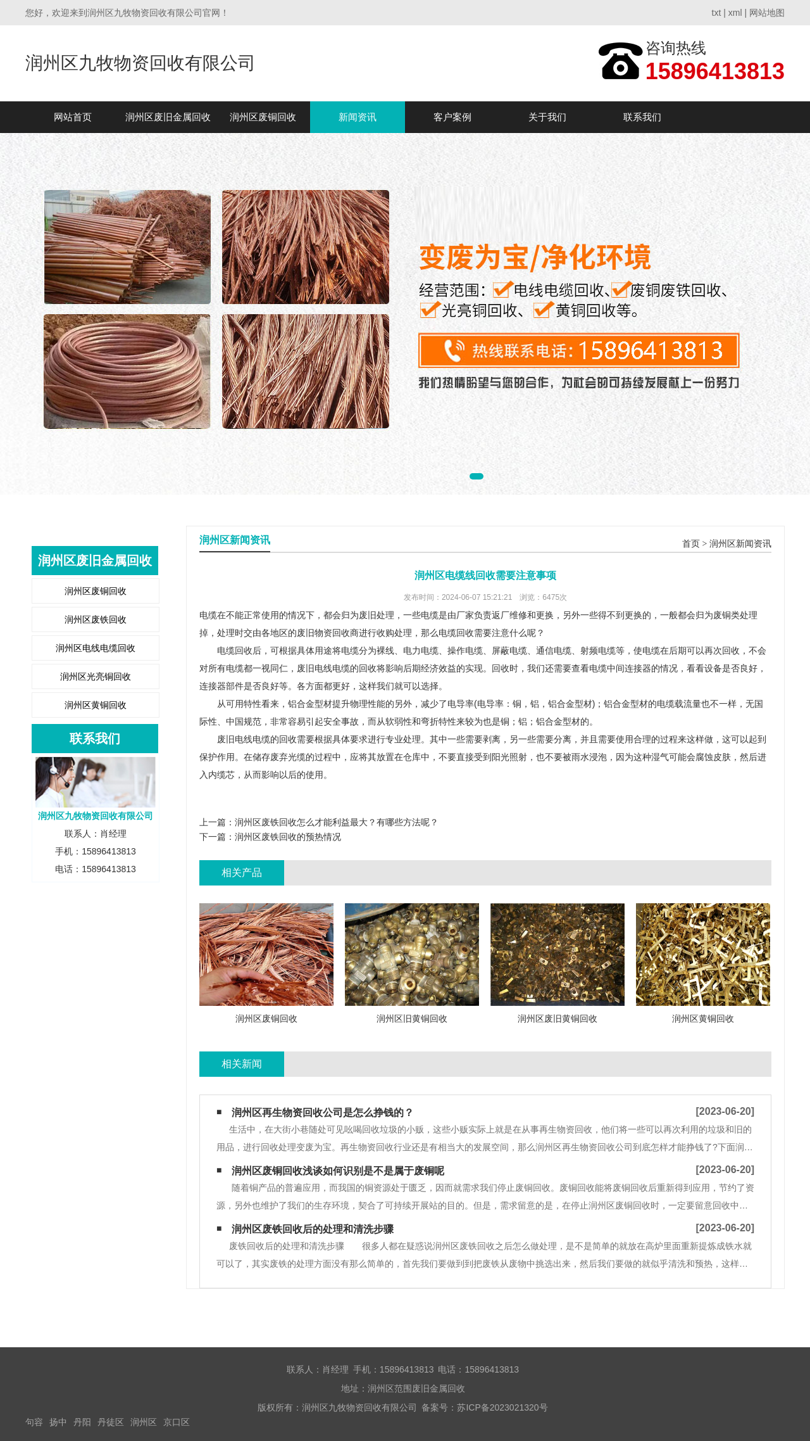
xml (735, 13)
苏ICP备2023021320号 (502, 1407)
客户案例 (452, 116)
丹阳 (82, 1422)
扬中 (58, 1422)
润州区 (143, 1422)
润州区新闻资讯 (740, 544)
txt (716, 13)
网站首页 (73, 116)
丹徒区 (110, 1422)
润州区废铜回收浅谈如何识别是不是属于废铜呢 (338, 1170)
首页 (691, 544)
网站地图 (767, 13)
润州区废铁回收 (96, 619)
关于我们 (547, 116)
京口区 (176, 1422)
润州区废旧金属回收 (168, 116)
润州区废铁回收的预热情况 (288, 837)
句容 (34, 1422)
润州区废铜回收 (263, 116)
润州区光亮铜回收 (95, 676)
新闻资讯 (358, 116)
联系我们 (642, 116)
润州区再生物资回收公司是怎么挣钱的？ (323, 1112)
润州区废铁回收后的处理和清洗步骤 (313, 1229)
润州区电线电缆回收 (95, 648)
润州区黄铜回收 (96, 705)
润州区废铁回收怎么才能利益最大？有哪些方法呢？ (337, 822)
